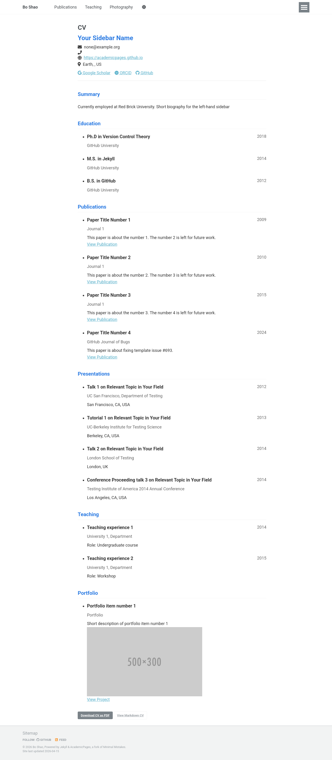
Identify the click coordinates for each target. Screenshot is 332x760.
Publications (66, 7)
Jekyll (63, 747)
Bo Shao (30, 7)
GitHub (145, 73)
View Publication (102, 245)
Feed (61, 740)
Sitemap (30, 733)
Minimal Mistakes (115, 747)
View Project (98, 701)
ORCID (123, 73)
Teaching (94, 7)
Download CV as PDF (95, 718)
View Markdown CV (131, 718)
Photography (122, 7)
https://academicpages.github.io (114, 58)
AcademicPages (80, 747)
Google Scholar (94, 73)
